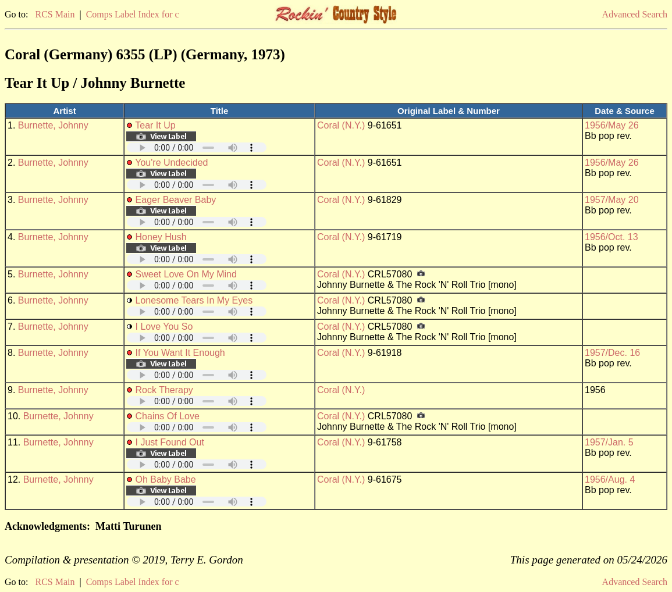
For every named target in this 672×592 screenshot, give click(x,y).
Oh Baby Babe (166, 479)
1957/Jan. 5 (609, 442)
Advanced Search (634, 14)
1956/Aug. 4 (610, 479)
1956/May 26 (612, 125)
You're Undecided (171, 162)
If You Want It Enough (180, 353)
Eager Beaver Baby (176, 200)
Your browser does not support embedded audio (196, 147)
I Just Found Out (170, 442)
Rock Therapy (164, 390)
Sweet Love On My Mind (186, 274)
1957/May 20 (612, 200)
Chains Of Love (168, 416)
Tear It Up (155, 125)
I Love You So (164, 326)
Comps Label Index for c (132, 14)
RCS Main (54, 14)
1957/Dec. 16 (612, 353)
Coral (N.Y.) (341, 125)
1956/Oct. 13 (611, 237)
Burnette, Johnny (53, 125)
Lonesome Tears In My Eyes (194, 300)
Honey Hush (161, 237)
